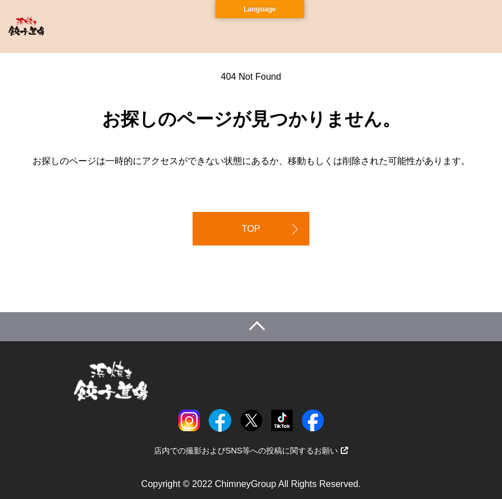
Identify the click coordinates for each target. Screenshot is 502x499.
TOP (251, 229)
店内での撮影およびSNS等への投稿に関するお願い (251, 450)
